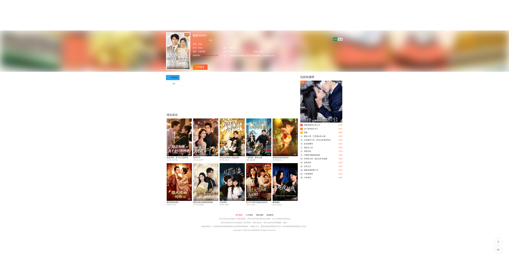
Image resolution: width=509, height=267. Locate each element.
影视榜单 (270, 215)
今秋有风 (305, 177)
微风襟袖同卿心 (173, 202)
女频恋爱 (201, 52)
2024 (200, 48)
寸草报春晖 (306, 174)
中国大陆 (232, 48)
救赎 (304, 132)
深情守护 (196, 158)
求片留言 (239, 215)
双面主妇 (305, 151)
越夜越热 (276, 202)
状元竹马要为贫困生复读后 (256, 202)
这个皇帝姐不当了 (309, 129)
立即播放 (200, 67)
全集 (173, 84)
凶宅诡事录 (306, 144)
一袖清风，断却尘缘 (254, 158)
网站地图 (259, 215)
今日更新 (249, 215)
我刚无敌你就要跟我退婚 (203, 202)
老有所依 (305, 162)
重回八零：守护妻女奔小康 (312, 136)
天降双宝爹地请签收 (310, 155)
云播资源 (174, 77)
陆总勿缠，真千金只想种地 (177, 158)
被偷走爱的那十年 (309, 170)
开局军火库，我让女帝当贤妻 (313, 159)
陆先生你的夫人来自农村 (229, 158)
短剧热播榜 (307, 77)
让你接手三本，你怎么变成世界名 (315, 140)
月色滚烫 (223, 202)
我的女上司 (306, 148)
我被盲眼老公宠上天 (310, 125)
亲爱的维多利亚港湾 (281, 158)
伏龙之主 (305, 166)
